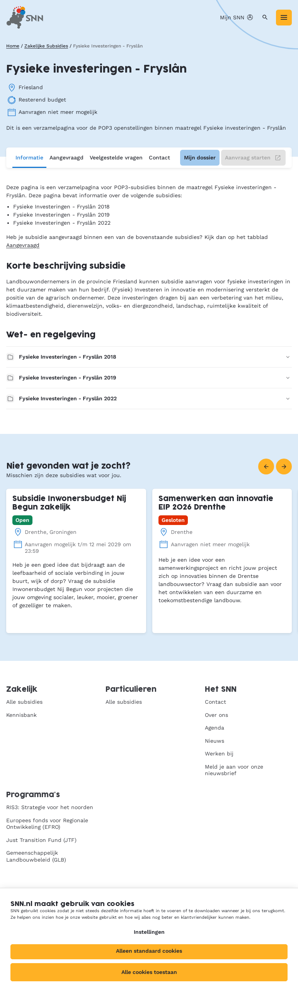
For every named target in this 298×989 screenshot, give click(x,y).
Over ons (216, 715)
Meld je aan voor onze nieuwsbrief (234, 770)
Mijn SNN (237, 18)
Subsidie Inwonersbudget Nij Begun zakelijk (69, 503)
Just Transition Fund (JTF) (41, 840)
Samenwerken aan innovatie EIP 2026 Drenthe (215, 503)
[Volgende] (284, 466)
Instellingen (149, 932)
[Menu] (284, 17)
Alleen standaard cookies (149, 951)
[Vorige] (266, 466)
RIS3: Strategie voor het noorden (49, 807)
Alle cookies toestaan (149, 972)
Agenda (214, 728)
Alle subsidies (24, 702)
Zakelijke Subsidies (46, 46)
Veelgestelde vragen (116, 157)
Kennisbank (21, 715)
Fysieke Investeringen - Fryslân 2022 (149, 399)
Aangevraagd (66, 157)
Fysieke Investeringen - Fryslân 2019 (149, 378)
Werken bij (219, 753)
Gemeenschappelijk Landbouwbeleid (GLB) (36, 856)
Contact (159, 157)
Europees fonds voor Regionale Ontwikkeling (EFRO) (47, 823)
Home (12, 46)
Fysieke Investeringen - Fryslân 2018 (149, 357)
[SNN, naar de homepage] (24, 17)
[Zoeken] (265, 17)
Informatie (29, 157)
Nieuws (214, 741)
